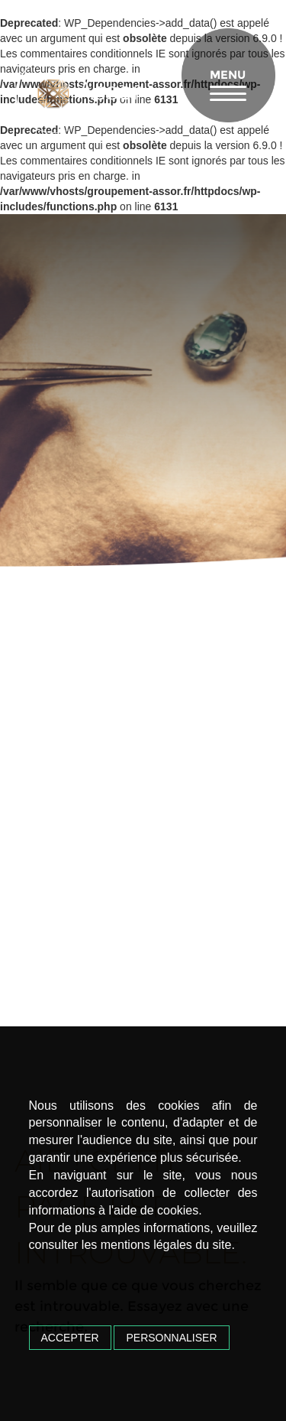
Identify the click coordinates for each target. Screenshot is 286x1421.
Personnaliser (171, 1338)
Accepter (70, 1338)
